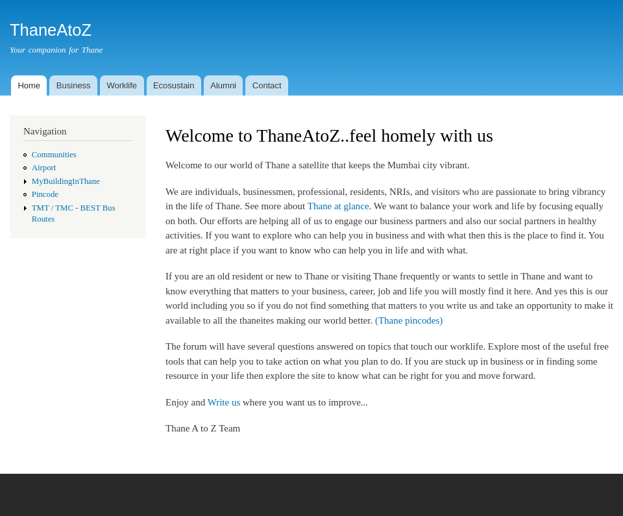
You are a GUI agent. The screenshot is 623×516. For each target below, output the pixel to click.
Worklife (121, 85)
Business (73, 85)
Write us (224, 402)
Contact (267, 85)
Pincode (45, 194)
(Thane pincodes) (409, 320)
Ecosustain (174, 85)
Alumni (223, 85)
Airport (44, 167)
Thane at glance (338, 206)
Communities (54, 154)
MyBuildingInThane (66, 181)
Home (29, 85)
